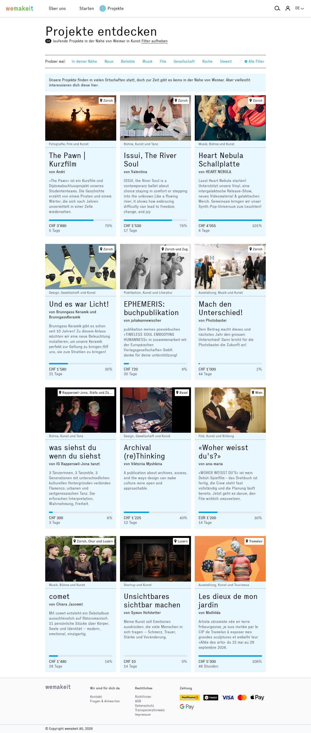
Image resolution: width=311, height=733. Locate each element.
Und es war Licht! (79, 304)
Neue (109, 61)
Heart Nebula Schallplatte (221, 160)
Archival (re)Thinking (144, 452)
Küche (207, 61)
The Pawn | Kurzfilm (67, 160)
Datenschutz (144, 706)
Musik (147, 61)
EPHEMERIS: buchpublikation (151, 308)
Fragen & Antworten (105, 701)
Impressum (143, 715)
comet (59, 596)
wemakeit (58, 687)
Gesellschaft (184, 61)
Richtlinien (143, 697)
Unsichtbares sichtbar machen (152, 601)
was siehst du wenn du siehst (75, 452)
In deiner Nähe (84, 61)
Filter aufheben (155, 41)
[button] (277, 8)
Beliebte (128, 61)
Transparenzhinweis (150, 710)
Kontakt (96, 697)
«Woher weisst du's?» (223, 452)
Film (163, 61)
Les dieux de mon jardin (228, 601)
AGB (138, 701)
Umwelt (226, 61)
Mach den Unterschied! (221, 308)
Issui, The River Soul (150, 160)
